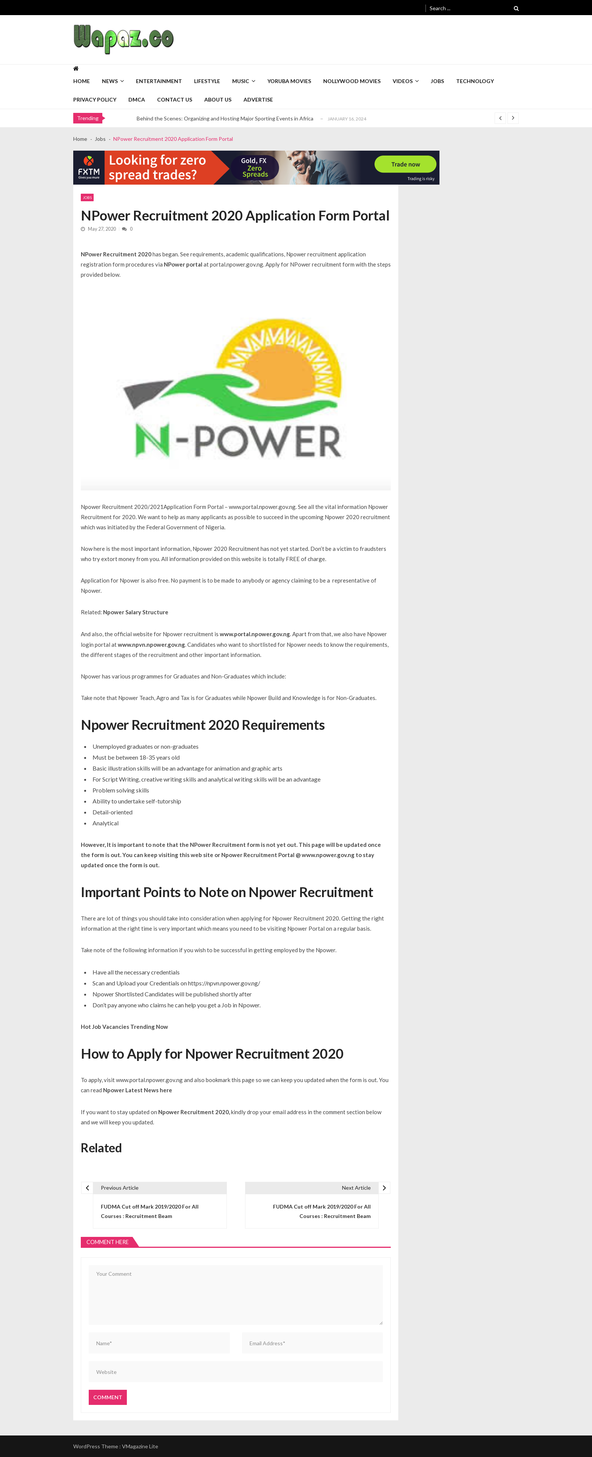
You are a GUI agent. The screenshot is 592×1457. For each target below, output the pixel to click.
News (110, 81)
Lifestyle (207, 81)
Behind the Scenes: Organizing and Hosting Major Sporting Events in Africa (225, 118)
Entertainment (159, 81)
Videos (403, 81)
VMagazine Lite (140, 1446)
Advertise (258, 99)
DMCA (136, 99)
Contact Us (174, 99)
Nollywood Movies (352, 81)
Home (81, 81)
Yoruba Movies (289, 81)
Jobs (437, 81)
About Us (217, 99)
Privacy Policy (94, 99)
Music (240, 81)
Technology (475, 81)
